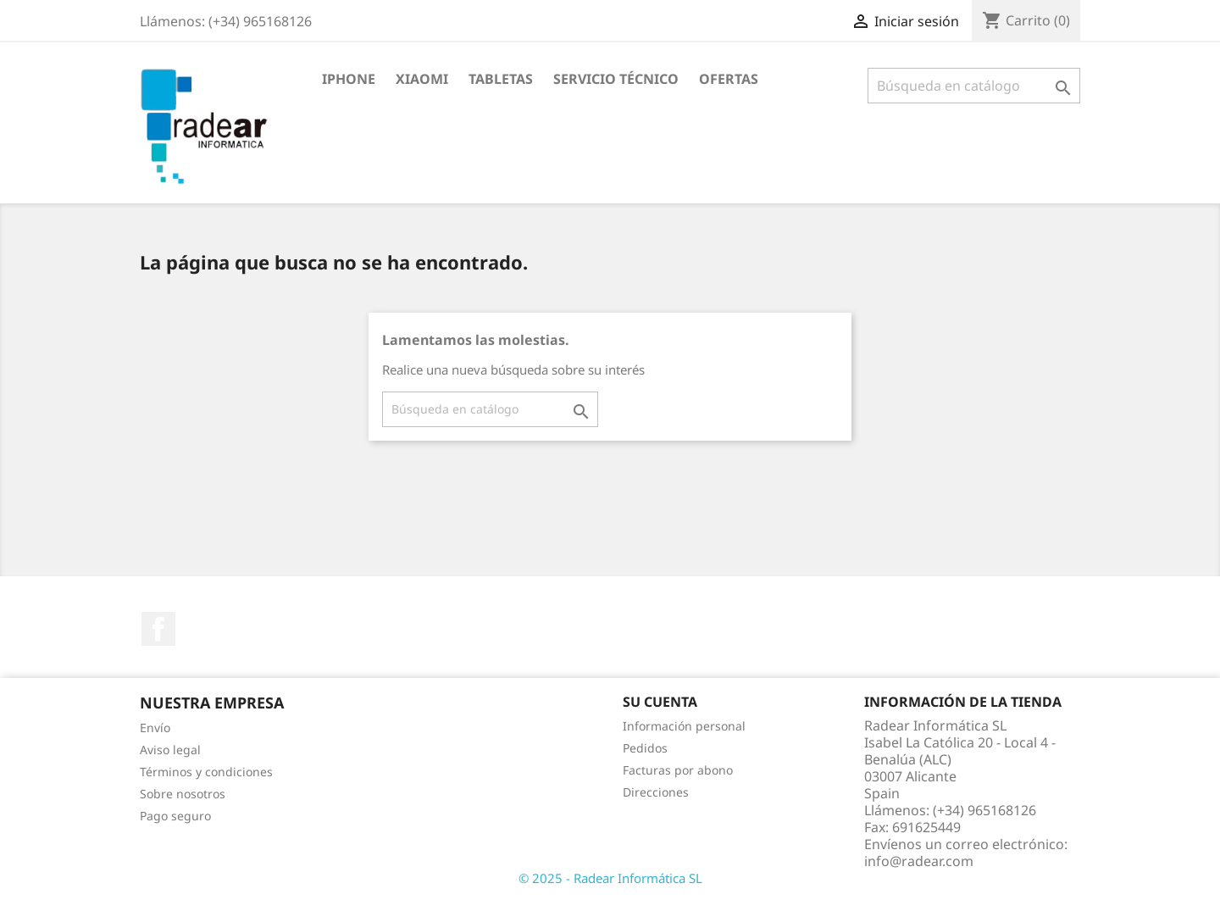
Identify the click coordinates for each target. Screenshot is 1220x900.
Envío (155, 727)
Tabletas (501, 78)
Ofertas (728, 78)
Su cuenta (660, 701)
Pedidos (645, 748)
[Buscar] (974, 85)
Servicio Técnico (616, 78)
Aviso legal (170, 750)
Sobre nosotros (182, 794)
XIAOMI (422, 78)
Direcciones (656, 792)
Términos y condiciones (206, 772)
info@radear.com (918, 861)
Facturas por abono (678, 770)
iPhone (348, 78)
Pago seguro (175, 816)
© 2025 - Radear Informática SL (610, 877)
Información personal (684, 726)
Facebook (158, 629)
